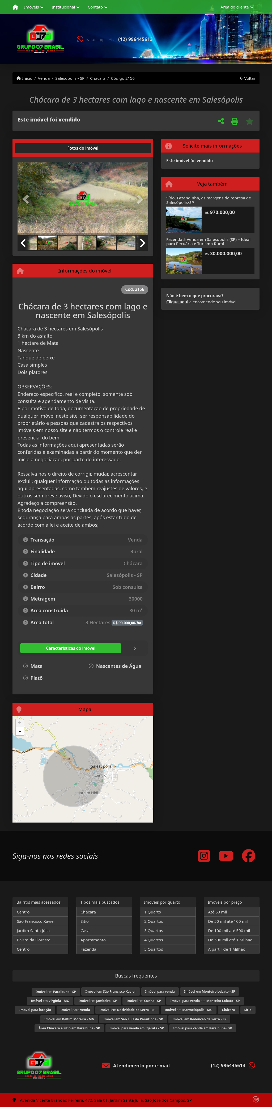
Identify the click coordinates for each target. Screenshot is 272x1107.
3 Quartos (153, 930)
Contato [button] (95, 7)
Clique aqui (177, 301)
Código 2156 (123, 78)
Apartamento (93, 939)
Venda (44, 78)
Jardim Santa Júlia (33, 930)
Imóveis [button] (31, 7)
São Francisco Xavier (36, 921)
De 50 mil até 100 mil (228, 921)
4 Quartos (153, 939)
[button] (27, 199)
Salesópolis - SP (69, 78)
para (160, 991)
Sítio (84, 921)
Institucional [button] (63, 7)
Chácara (97, 78)
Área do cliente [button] (235, 7)
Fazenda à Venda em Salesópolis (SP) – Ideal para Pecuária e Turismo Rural (208, 241)
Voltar (248, 78)
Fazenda (88, 949)
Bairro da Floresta (33, 939)
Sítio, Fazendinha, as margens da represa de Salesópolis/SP (208, 200)
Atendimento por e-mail (136, 1066)
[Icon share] (204, 856)
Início (24, 78)
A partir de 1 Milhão (226, 949)
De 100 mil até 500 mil (229, 930)
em (56, 991)
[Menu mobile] (15, 7)
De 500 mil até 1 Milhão (230, 939)
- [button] (20, 731)
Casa (85, 930)
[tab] (34, 148)
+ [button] (20, 723)
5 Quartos (153, 949)
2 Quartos (153, 921)
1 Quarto (152, 912)
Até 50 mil (217, 912)
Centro (23, 912)
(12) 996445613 (135, 39)
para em (205, 1001)
